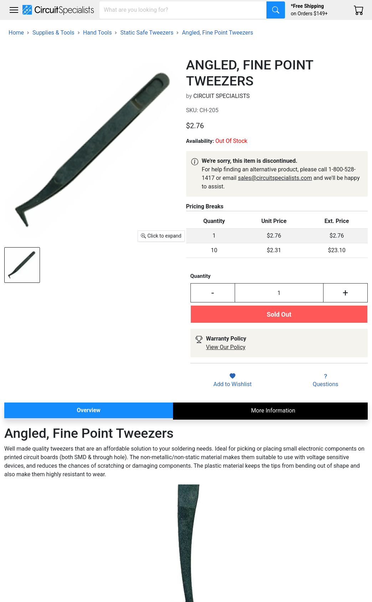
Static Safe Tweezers (146, 32)
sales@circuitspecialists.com (275, 178)
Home (16, 32)
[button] (13, 10)
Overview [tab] (88, 410)
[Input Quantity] (279, 293)
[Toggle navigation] (13, 10)
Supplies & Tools (53, 32)
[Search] (183, 10)
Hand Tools (97, 32)
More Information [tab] (273, 410)
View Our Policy (226, 347)
